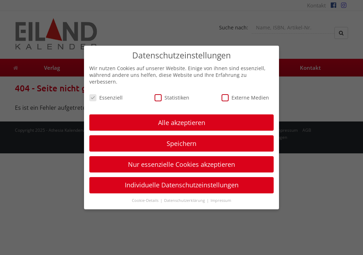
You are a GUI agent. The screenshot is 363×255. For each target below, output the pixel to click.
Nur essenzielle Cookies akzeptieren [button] (181, 164)
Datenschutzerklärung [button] (185, 200)
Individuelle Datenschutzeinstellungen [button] (182, 185)
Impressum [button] (221, 200)
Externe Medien (245, 97)
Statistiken (172, 97)
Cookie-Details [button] (146, 200)
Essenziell (106, 97)
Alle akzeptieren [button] (181, 122)
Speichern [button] (181, 143)
